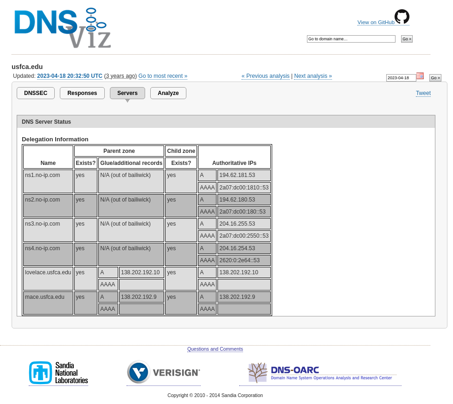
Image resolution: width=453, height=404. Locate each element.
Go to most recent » (163, 76)
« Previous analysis (266, 76)
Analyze (168, 93)
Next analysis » (313, 76)
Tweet (423, 93)
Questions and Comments (215, 349)
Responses (82, 93)
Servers (127, 93)
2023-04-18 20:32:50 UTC (69, 76)
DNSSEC (35, 93)
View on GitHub (383, 22)
